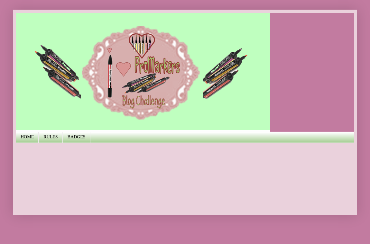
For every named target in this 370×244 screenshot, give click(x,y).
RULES (50, 137)
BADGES (77, 137)
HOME (27, 137)
